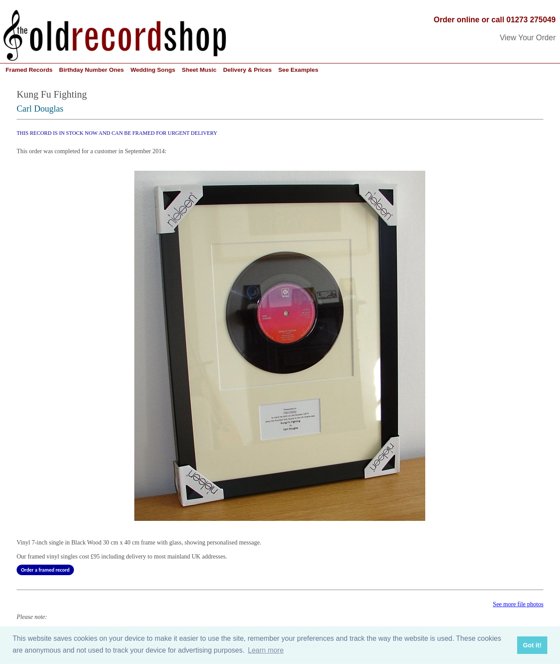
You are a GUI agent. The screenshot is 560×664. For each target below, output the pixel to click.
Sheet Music (199, 70)
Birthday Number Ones (91, 70)
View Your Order (528, 37)
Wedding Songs (152, 70)
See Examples (298, 70)
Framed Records (29, 70)
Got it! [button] (532, 645)
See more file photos (518, 604)
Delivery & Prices (247, 70)
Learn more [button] (266, 650)
